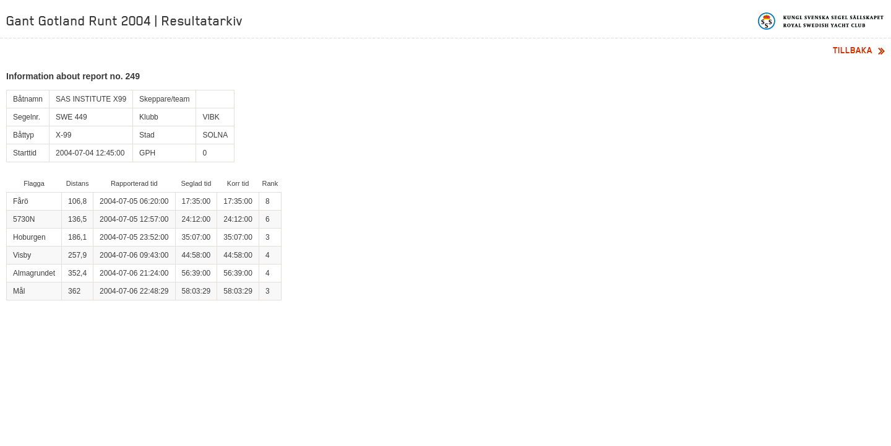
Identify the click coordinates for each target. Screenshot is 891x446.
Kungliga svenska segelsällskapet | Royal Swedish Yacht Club (821, 21)
